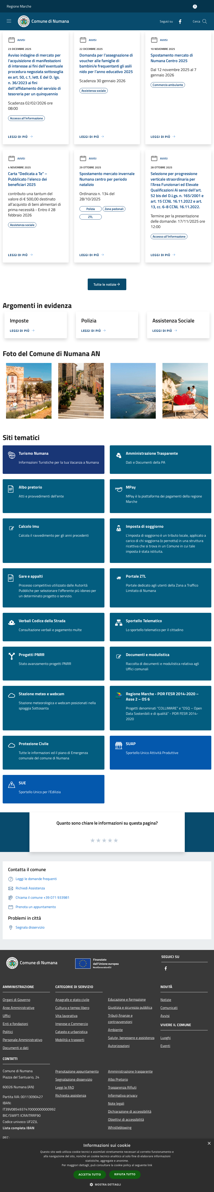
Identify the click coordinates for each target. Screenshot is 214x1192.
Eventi (165, 1045)
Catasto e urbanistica (71, 1031)
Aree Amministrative (18, 1007)
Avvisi (16, 40)
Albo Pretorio (118, 1079)
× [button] (209, 1143)
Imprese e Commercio (71, 1023)
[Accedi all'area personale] (195, 6)
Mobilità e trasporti (69, 1039)
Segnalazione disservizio (73, 1079)
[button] (107, 1184)
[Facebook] (178, 21)
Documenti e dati (16, 1047)
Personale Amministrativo (22, 1039)
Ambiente (115, 1029)
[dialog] (107, 1165)
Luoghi (165, 1037)
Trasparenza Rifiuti (122, 1087)
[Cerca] (204, 21)
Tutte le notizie (107, 284)
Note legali (116, 1103)
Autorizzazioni (119, 1045)
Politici (8, 1031)
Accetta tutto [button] (90, 1174)
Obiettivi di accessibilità (126, 1119)
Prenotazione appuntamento (77, 1071)
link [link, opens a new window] (150, 1165)
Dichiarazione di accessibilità (129, 1111)
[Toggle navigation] (9, 21)
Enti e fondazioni (15, 1023)
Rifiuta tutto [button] (124, 1174)
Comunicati (169, 1007)
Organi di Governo (16, 999)
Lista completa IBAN (18, 1128)
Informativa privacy (122, 1095)
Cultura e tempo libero (72, 1007)
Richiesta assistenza (70, 1095)
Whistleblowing (119, 1127)
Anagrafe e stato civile (72, 999)
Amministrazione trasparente (130, 1071)
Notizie (165, 999)
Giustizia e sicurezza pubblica (130, 1007)
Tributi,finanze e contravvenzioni (120, 1018)
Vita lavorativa (66, 1015)
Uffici (6, 1015)
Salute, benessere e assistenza (131, 1037)
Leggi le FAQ (64, 1087)
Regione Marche (19, 6)
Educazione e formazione (127, 999)
